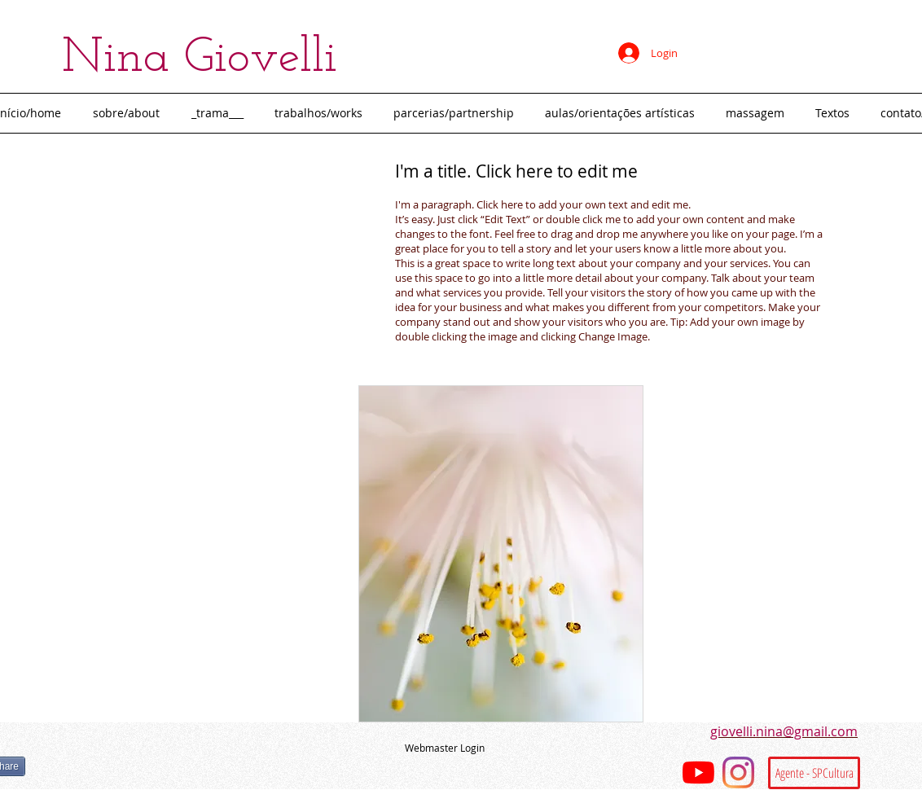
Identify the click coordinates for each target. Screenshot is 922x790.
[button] (321, 113)
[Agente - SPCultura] (814, 773)
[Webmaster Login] (444, 748)
